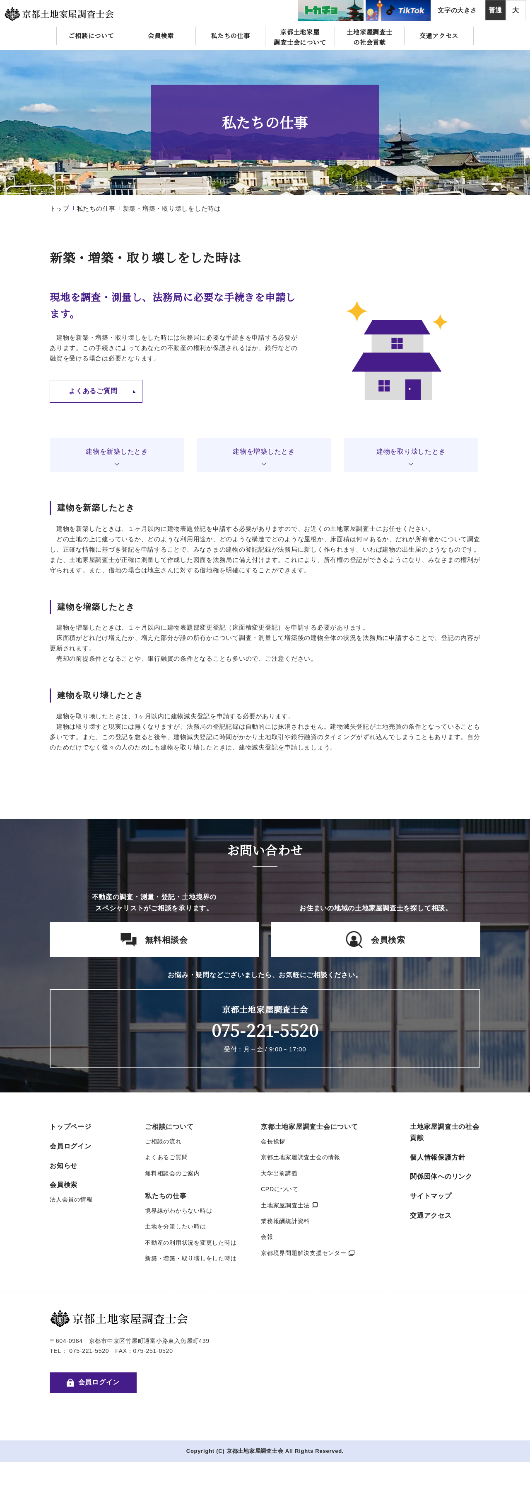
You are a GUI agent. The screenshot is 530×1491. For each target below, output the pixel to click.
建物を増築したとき (264, 451)
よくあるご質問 (166, 1157)
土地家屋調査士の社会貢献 (369, 36)
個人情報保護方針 (437, 1157)
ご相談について (91, 35)
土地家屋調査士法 (289, 1205)
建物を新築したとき (117, 451)
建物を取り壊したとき (411, 451)
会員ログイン (71, 1146)
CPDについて (280, 1189)
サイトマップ (431, 1195)
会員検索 (161, 35)
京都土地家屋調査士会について (300, 36)
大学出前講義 (279, 1173)
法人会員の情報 (71, 1199)
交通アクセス (439, 35)
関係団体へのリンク (441, 1176)
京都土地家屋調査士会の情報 (300, 1157)
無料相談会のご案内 (172, 1173)
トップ (59, 208)
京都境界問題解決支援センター (307, 1253)
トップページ (71, 1126)
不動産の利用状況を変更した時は (190, 1242)
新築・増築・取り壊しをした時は (190, 1258)
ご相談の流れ (163, 1141)
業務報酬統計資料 (285, 1221)
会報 (267, 1236)
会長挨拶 (273, 1141)
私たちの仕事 (230, 35)
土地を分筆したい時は (175, 1226)
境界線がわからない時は (178, 1210)
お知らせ (63, 1165)
